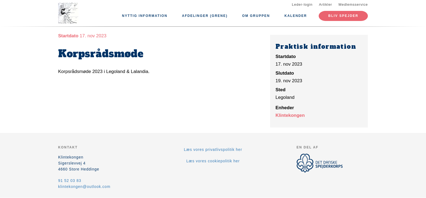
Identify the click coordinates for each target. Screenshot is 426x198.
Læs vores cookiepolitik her (213, 161)
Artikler (325, 4)
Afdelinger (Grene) (205, 16)
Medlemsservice (353, 4)
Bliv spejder (343, 16)
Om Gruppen (256, 16)
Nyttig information (144, 16)
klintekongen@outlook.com (84, 186)
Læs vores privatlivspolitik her (213, 149)
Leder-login (302, 4)
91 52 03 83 (69, 180)
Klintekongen (290, 115)
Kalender (295, 16)
